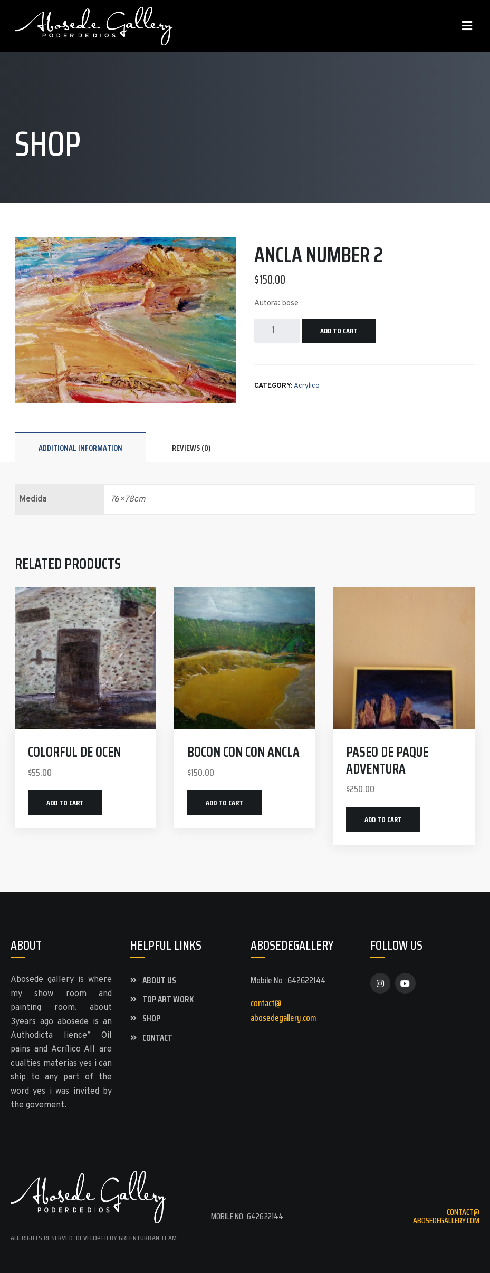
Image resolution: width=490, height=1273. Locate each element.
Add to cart (339, 330)
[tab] (80, 448)
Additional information (80, 448)
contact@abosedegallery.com (446, 1216)
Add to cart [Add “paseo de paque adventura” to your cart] (383, 819)
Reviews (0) (191, 448)
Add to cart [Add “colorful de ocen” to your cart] (65, 802)
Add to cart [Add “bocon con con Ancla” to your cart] (224, 802)
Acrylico (307, 386)
